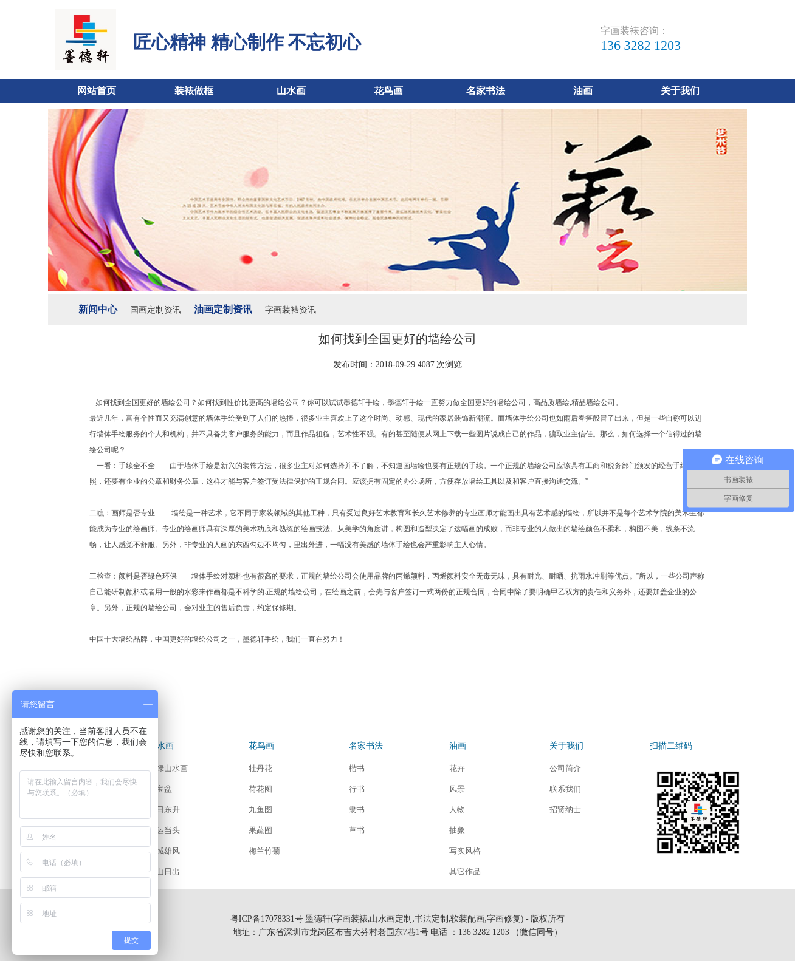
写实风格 (465, 850)
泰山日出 (164, 871)
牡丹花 (260, 768)
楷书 (357, 768)
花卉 (457, 768)
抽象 (457, 830)
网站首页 (96, 91)
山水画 (291, 91)
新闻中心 (97, 309)
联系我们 (565, 788)
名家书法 (485, 91)
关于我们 (680, 91)
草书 (357, 830)
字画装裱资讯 (290, 309)
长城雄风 (164, 850)
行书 (357, 788)
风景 (457, 788)
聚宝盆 (160, 788)
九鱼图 (260, 809)
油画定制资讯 (223, 309)
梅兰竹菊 (264, 850)
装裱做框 (193, 91)
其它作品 (465, 871)
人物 (457, 809)
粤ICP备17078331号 (266, 918)
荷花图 (260, 788)
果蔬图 (260, 830)
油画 (583, 91)
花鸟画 (388, 91)
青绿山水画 (168, 768)
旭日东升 (164, 809)
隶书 (357, 809)
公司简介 (565, 768)
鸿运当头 (164, 830)
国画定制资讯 (155, 309)
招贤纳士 (565, 809)
